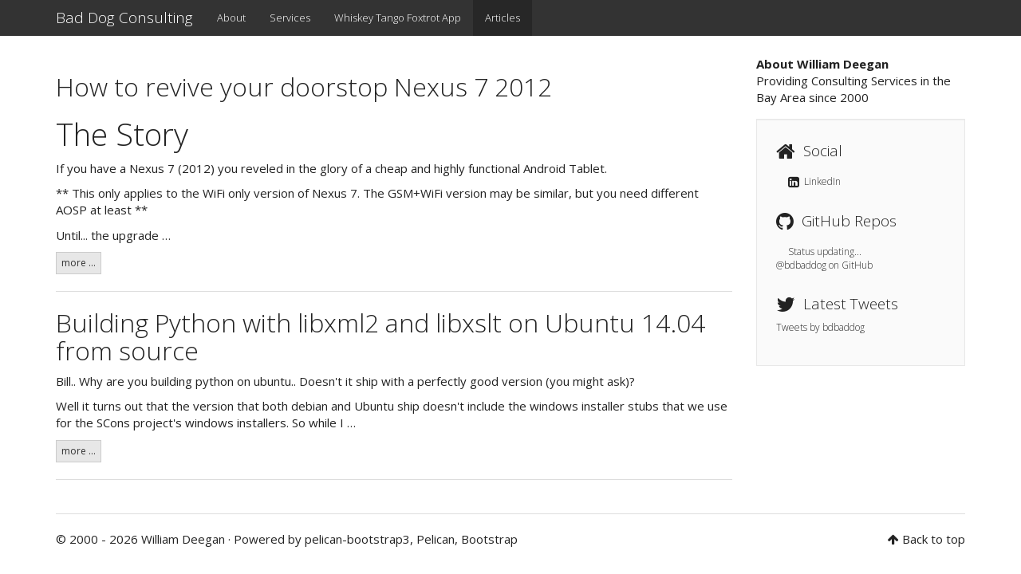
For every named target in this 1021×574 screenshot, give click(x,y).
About (231, 17)
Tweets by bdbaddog (820, 327)
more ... (78, 262)
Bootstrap (489, 539)
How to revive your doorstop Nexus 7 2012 (304, 86)
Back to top (933, 539)
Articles (502, 17)
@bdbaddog (801, 265)
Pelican (435, 539)
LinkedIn (814, 181)
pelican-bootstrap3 (357, 539)
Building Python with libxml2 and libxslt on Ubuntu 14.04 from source (380, 336)
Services (290, 17)
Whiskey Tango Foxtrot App (397, 17)
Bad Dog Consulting (124, 17)
